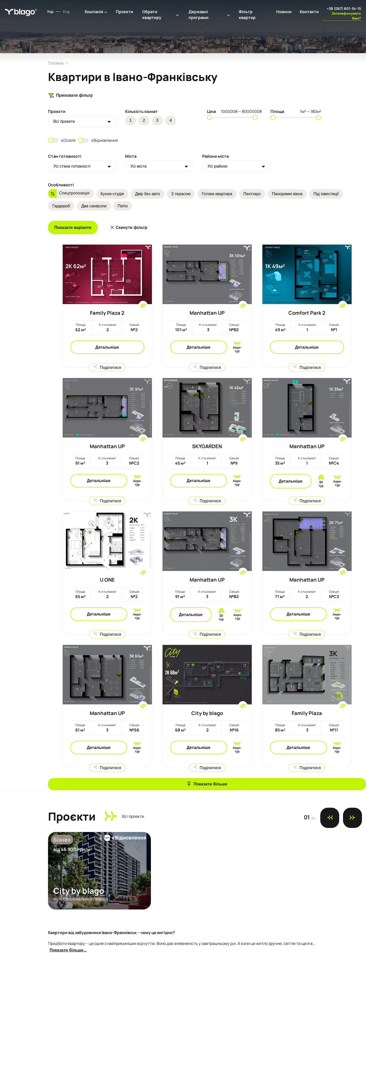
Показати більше (210, 784)
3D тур (321, 484)
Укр (50, 11)
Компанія (94, 11)
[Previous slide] (329, 818)
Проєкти (124, 11)
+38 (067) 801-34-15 (344, 8)
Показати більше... (68, 950)
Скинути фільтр (131, 227)
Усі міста (138, 166)
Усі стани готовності (71, 166)
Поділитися (110, 367)
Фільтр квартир (247, 14)
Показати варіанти (72, 227)
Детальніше (107, 347)
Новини (284, 11)
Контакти (309, 11)
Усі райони (217, 166)
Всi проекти (64, 121)
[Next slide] (352, 818)
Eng (66, 11)
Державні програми (199, 14)
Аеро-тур (237, 349)
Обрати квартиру (151, 14)
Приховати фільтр (70, 95)
